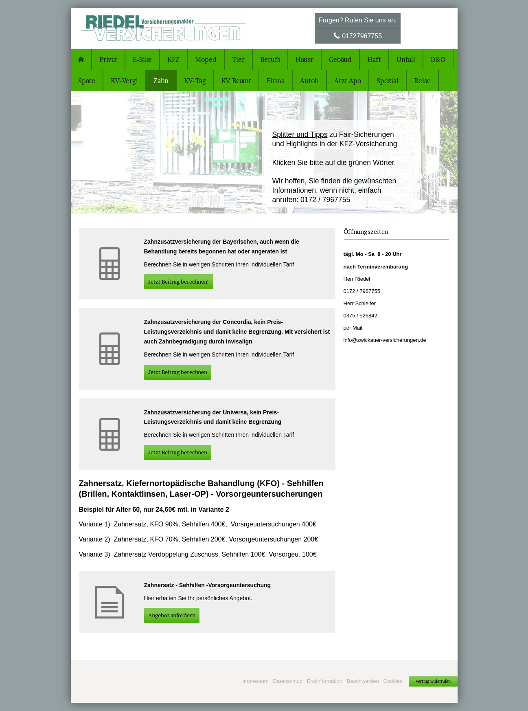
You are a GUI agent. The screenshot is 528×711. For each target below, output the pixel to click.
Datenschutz (287, 681)
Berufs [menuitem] (270, 59)
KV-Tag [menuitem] (195, 81)
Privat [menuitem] (108, 59)
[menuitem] (81, 59)
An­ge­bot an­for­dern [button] (171, 615)
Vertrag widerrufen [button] (433, 681)
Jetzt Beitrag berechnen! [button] (178, 281)
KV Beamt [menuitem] (236, 81)
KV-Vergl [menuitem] (124, 81)
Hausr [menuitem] (304, 59)
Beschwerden (363, 681)
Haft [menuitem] (374, 59)
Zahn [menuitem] (161, 81)
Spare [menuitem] (86, 81)
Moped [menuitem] (206, 59)
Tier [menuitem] (238, 59)
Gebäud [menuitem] (340, 59)
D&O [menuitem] (438, 59)
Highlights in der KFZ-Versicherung (341, 144)
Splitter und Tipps (300, 134)
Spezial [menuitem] (388, 81)
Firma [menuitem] (276, 81)
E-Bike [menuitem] (142, 59)
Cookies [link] (393, 681)
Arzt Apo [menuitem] (347, 81)
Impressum (255, 681)
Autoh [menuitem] (309, 81)
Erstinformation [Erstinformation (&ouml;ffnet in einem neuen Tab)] (324, 681)
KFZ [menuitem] (173, 59)
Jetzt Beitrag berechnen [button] (177, 372)
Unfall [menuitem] (406, 59)
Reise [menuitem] (422, 81)
